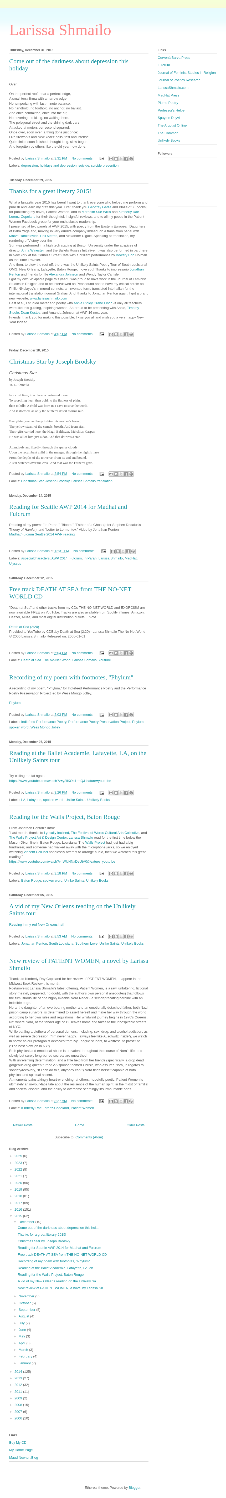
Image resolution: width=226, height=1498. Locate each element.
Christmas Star (32, 481)
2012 (18, 1385)
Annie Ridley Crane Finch (93, 303)
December (27, 1222)
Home (79, 1125)
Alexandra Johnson (63, 274)
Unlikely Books (98, 800)
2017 (18, 1203)
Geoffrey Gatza (99, 207)
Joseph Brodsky (57, 481)
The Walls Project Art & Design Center (38, 837)
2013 (18, 1378)
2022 (18, 1169)
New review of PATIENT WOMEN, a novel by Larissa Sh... (62, 1288)
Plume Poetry (168, 103)
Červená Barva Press (174, 58)
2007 (18, 1412)
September (27, 1310)
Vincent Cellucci (36, 852)
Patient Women (82, 1108)
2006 (18, 1418)
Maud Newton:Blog (23, 1458)
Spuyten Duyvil (169, 118)
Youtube (105, 660)
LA (23, 800)
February (26, 1356)
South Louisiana (61, 943)
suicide (84, 165)
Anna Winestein (33, 250)
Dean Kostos (30, 313)
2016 (18, 1209)
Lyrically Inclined (56, 833)
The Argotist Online (172, 125)
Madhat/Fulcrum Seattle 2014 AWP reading (42, 534)
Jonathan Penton (34, 943)
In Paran (90, 558)
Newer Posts (23, 1125)
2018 (18, 1196)
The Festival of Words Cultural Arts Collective (105, 833)
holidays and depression (58, 165)
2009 (18, 1398)
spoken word (19, 727)
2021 (18, 1176)
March (24, 1350)
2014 (18, 1372)
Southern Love (86, 943)
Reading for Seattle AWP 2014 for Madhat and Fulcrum (59, 1248)
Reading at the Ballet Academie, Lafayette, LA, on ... (57, 1268)
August (24, 1316)
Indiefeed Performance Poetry (43, 722)
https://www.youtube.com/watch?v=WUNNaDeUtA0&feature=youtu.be (62, 861)
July (22, 1323)
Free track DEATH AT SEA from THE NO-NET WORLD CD (62, 1255)
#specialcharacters (35, 558)
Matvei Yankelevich (23, 236)
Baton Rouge (31, 880)
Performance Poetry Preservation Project (99, 722)
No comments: (82, 158)
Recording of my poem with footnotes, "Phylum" (71, 677)
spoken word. (53, 800)
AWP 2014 (59, 558)
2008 (18, 1405)
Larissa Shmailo (60, 29)
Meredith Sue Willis (96, 212)
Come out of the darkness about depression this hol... (58, 1228)
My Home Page (21, 1450)
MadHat (131, 558)
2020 (18, 1183)
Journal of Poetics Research (179, 80)
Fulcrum (75, 558)
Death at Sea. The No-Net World (45, 660)
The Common (168, 133)
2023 (18, 1163)
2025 (18, 1156)
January (25, 1363)
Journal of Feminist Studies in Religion (187, 73)
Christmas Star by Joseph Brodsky (52, 361)
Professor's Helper (172, 110)
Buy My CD (18, 1442)
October (25, 1303)
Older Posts (136, 1125)
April (23, 1343)
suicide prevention (105, 165)
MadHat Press (168, 95)
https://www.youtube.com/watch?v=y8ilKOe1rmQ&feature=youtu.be (60, 781)
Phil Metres (48, 236)
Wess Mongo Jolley (45, 727)
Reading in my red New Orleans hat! (36, 924)
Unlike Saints (75, 800)
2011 (18, 1392)
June (23, 1330)
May (22, 1336)
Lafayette (34, 800)
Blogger (134, 1488)
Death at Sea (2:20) (24, 627)
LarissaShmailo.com (173, 88)
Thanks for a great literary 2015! (50, 191)
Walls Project (95, 842)
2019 (18, 1189)
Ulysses (15, 564)
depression (29, 165)
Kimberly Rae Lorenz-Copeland (45, 1108)
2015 (18, 1216)
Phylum (14, 703)
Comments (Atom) (89, 1137)
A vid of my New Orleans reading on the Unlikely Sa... (58, 1281)
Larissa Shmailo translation (91, 481)
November (27, 1296)
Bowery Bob (125, 255)
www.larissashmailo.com (48, 298)
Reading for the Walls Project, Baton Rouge (64, 816)
